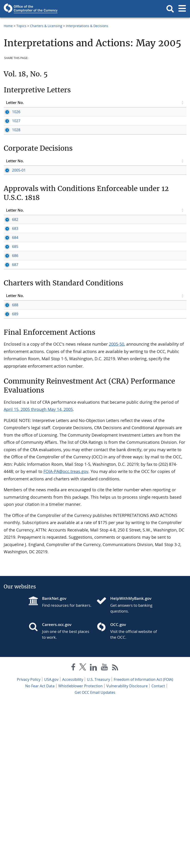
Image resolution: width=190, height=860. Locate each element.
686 (9, 357)
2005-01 (13, 205)
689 (9, 461)
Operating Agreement (155, 221)
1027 (10, 125)
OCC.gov (118, 782)
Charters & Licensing (46, 26)
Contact (158, 843)
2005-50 (116, 502)
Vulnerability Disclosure (127, 843)
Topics (21, 26)
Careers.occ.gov (56, 782)
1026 (10, 111)
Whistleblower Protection (80, 843)
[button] (170, 8)
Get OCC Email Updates (95, 850)
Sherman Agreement (116, 221)
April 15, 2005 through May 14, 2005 (38, 567)
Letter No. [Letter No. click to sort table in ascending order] (15, 102)
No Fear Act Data (40, 843)
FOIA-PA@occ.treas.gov (65, 629)
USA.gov (51, 837)
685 (9, 333)
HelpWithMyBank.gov (130, 756)
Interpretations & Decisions (87, 26)
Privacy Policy (28, 837)
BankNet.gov (54, 756)
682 (9, 275)
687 (9, 386)
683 (9, 289)
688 (9, 442)
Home (8, 26)
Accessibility (72, 837)
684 (9, 313)
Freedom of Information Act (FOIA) (143, 837)
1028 (10, 145)
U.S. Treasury (98, 837)
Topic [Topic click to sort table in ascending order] (47, 102)
